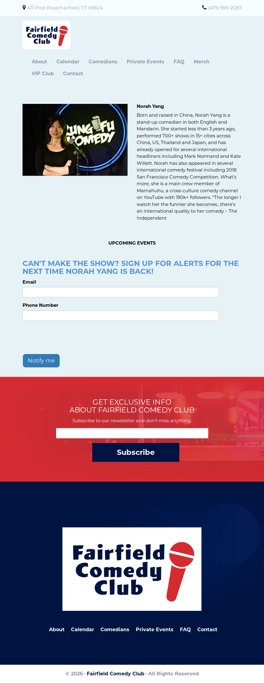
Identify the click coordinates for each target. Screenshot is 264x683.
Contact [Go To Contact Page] (207, 629)
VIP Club (43, 73)
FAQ (179, 62)
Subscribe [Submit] (136, 452)
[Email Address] (132, 433)
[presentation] (69, 337)
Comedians (103, 62)
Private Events (145, 62)
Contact (73, 73)
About (39, 62)
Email (29, 282)
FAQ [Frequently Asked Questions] (185, 629)
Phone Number (40, 305)
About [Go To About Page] (57, 629)
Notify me (41, 360)
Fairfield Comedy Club (115, 674)
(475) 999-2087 (225, 8)
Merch (201, 62)
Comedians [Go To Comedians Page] (114, 629)
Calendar (67, 62)
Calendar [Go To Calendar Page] (82, 629)
